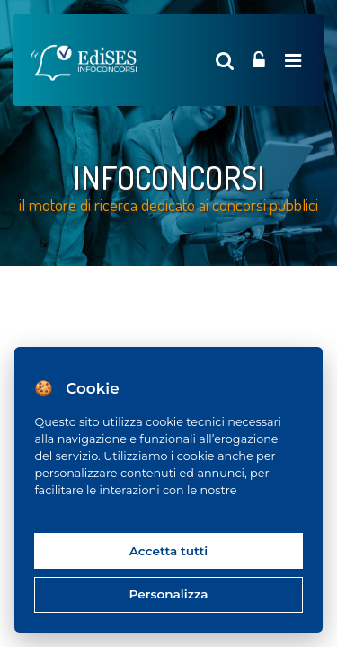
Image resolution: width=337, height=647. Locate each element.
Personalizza (168, 594)
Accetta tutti (168, 551)
